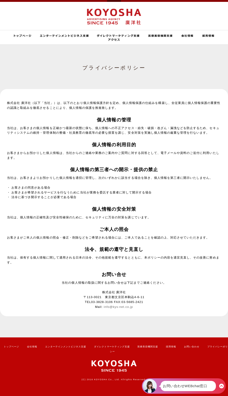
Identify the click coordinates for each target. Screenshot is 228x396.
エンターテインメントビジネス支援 (65, 346)
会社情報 (32, 346)
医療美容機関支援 (147, 346)
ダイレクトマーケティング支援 (112, 346)
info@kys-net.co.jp (118, 307)
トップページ (11, 346)
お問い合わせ (191, 346)
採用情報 (171, 346)
